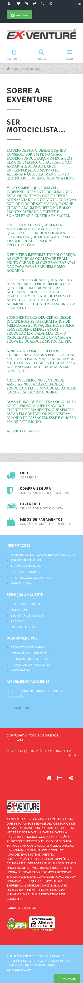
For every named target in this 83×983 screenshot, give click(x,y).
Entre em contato (25, 604)
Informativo (20, 670)
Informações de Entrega (31, 577)
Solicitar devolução (27, 615)
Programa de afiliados (29, 659)
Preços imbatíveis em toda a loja (44, 751)
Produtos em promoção (30, 664)
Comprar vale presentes (31, 653)
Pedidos (17, 621)
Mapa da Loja (21, 583)
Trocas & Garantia (26, 566)
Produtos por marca (28, 647)
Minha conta (20, 609)
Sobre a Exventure (27, 68)
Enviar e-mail (21, 708)
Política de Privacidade (29, 572)
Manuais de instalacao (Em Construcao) (43, 554)
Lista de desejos (24, 627)
